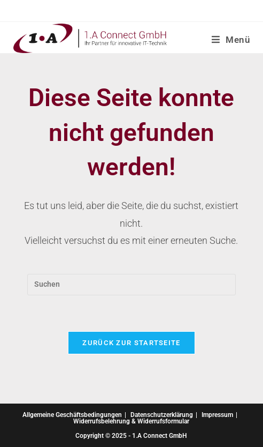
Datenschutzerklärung (161, 415)
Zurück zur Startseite (131, 343)
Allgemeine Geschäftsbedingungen (72, 415)
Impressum (217, 415)
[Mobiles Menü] (231, 39)
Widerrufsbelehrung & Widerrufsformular (131, 421)
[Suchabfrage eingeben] (131, 284)
